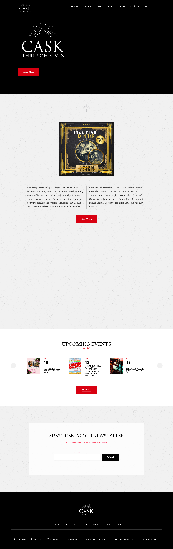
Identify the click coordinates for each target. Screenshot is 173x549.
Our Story (74, 6)
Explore (134, 6)
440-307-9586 (151, 539)
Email (77, 453)
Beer (98, 6)
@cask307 (38, 539)
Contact (148, 6)
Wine (88, 6)
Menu (109, 6)
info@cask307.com (125, 539)
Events (121, 6)
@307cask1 (21, 539)
